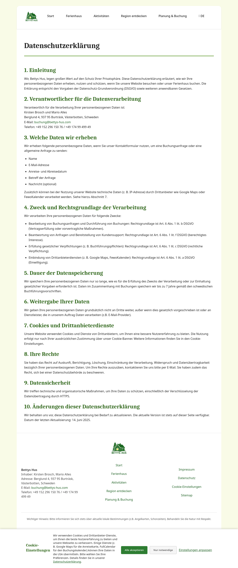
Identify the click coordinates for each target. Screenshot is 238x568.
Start (50, 16)
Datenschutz (186, 478)
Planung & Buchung (173, 16)
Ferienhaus (74, 16)
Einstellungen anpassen (195, 550)
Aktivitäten (101, 16)
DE (201, 16)
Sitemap (186, 495)
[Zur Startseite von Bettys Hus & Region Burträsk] (31, 16)
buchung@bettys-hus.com (52, 122)
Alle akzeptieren (134, 550)
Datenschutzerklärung (67, 561)
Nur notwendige (163, 550)
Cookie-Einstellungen (186, 487)
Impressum (187, 469)
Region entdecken (134, 16)
